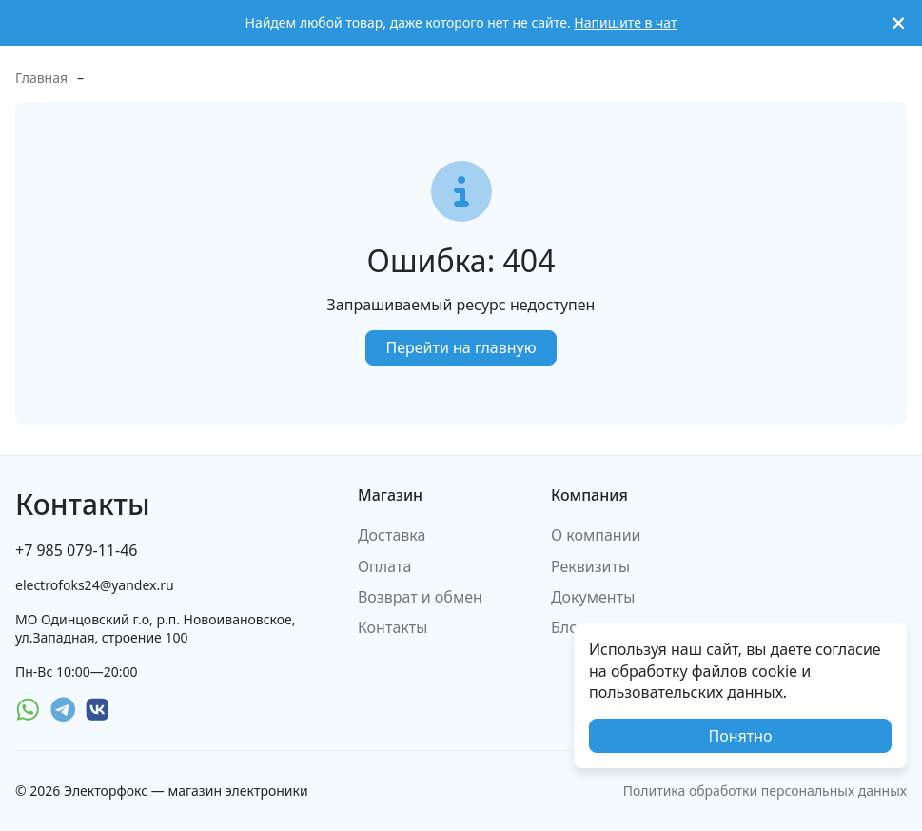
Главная (41, 78)
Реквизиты (590, 566)
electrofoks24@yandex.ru (94, 585)
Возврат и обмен (420, 596)
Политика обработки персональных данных (765, 791)
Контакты (392, 627)
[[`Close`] (899, 23)
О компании (596, 534)
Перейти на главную (460, 347)
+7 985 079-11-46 (76, 550)
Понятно (740, 735)
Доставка (392, 534)
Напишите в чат (625, 22)
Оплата (384, 566)
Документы (593, 596)
